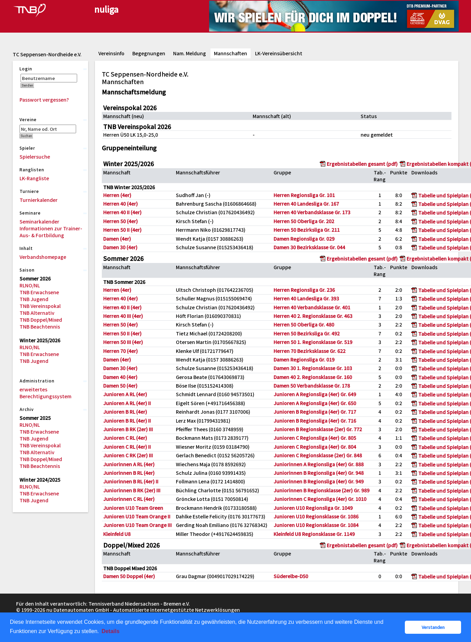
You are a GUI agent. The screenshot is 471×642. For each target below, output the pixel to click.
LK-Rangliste (34, 178)
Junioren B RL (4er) (125, 411)
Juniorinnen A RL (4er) (129, 464)
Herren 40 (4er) (120, 203)
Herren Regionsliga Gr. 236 (304, 289)
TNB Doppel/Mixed (41, 319)
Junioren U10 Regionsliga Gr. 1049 (313, 507)
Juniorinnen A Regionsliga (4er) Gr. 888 (319, 464)
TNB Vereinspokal (40, 305)
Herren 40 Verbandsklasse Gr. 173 (312, 212)
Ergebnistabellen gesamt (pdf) (362, 163)
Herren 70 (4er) (120, 350)
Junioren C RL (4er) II (127, 446)
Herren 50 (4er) (120, 221)
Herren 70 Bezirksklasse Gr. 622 (310, 350)
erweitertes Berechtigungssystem (45, 393)
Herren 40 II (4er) (122, 212)
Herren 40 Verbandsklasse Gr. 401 (312, 307)
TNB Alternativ (37, 312)
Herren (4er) (117, 195)
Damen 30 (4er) (120, 247)
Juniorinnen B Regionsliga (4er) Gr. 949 (319, 481)
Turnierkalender (39, 199)
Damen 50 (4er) (120, 385)
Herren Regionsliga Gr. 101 (304, 195)
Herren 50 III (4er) (123, 342)
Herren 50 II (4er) (122, 229)
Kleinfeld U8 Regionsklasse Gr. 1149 (314, 533)
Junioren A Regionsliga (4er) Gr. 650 (315, 403)
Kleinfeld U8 (117, 533)
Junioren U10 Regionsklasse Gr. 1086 (316, 516)
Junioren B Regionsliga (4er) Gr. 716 (315, 420)
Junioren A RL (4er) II (127, 403)
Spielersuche (35, 156)
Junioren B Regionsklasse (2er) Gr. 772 (318, 429)
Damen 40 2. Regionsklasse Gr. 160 (313, 377)
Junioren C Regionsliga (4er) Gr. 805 (315, 437)
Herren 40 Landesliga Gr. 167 (306, 203)
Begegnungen (148, 53)
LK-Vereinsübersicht (278, 53)
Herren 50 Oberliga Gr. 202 (304, 221)
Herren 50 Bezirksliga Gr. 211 (307, 229)
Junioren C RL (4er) (125, 437)
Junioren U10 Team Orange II (136, 516)
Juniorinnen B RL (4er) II (130, 481)
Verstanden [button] (433, 627)
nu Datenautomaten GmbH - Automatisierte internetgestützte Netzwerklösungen (143, 609)
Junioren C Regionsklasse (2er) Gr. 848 (318, 455)
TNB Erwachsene (39, 292)
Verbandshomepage (43, 256)
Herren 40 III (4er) (123, 315)
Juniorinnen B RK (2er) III (131, 490)
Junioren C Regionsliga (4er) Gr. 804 (315, 446)
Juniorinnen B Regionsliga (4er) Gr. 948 (319, 472)
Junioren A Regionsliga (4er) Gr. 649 (315, 394)
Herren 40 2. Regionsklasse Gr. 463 (313, 315)
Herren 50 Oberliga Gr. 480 (304, 324)
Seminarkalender (39, 221)
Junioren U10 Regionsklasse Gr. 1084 (316, 524)
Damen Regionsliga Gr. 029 (304, 238)
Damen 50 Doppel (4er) (129, 576)
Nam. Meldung (189, 53)
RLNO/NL (30, 285)
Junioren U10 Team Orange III (137, 524)
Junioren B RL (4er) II (127, 420)
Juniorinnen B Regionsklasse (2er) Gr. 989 (322, 490)
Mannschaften (230, 53)
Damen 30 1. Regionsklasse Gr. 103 (313, 368)
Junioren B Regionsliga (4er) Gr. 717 (315, 411)
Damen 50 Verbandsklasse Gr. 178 (312, 385)
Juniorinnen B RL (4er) (129, 472)
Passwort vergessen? (44, 99)
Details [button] (110, 631)
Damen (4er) (117, 238)
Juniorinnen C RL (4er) (129, 498)
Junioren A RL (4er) (125, 394)
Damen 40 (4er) (120, 377)
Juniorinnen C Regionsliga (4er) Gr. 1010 (320, 498)
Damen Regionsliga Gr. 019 (304, 359)
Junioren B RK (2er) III (128, 429)
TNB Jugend (34, 299)
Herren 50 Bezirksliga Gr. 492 (307, 333)
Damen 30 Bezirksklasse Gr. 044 (309, 247)
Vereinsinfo (111, 53)
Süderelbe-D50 (291, 576)
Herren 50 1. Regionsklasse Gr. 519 (313, 342)
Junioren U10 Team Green (133, 507)
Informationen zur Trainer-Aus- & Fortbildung (51, 232)
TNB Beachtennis (40, 326)
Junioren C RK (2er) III (128, 455)
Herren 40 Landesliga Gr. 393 (306, 298)
